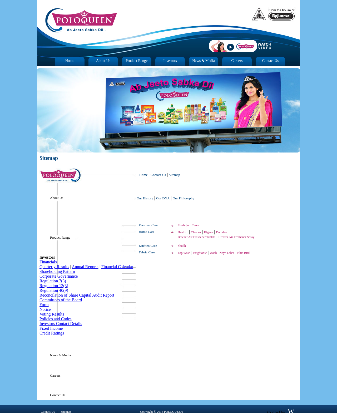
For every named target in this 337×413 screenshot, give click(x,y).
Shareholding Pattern (57, 271)
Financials (48, 262)
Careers (237, 61)
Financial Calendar (117, 266)
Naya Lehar (227, 253)
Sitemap (174, 175)
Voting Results (51, 314)
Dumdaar (222, 232)
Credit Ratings (51, 333)
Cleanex (196, 232)
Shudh (182, 246)
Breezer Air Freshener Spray (236, 237)
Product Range (137, 61)
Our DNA (163, 198)
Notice (45, 309)
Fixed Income (51, 328)
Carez (195, 225)
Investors (170, 61)
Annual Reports (85, 266)
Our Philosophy (183, 198)
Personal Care (148, 225)
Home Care (147, 232)
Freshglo (183, 225)
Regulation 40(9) (53, 290)
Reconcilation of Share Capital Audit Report (76, 295)
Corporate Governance (58, 276)
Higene (208, 232)
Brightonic (200, 253)
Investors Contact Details (60, 323)
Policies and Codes (55, 319)
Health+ (183, 232)
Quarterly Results (54, 266)
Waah (213, 253)
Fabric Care (147, 252)
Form (44, 304)
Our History (145, 198)
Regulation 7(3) (52, 281)
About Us (103, 61)
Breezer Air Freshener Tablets (196, 237)
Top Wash (184, 253)
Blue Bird (243, 253)
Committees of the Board (60, 300)
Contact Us (270, 61)
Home (69, 61)
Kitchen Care (148, 246)
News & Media (203, 61)
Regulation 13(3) (53, 285)
